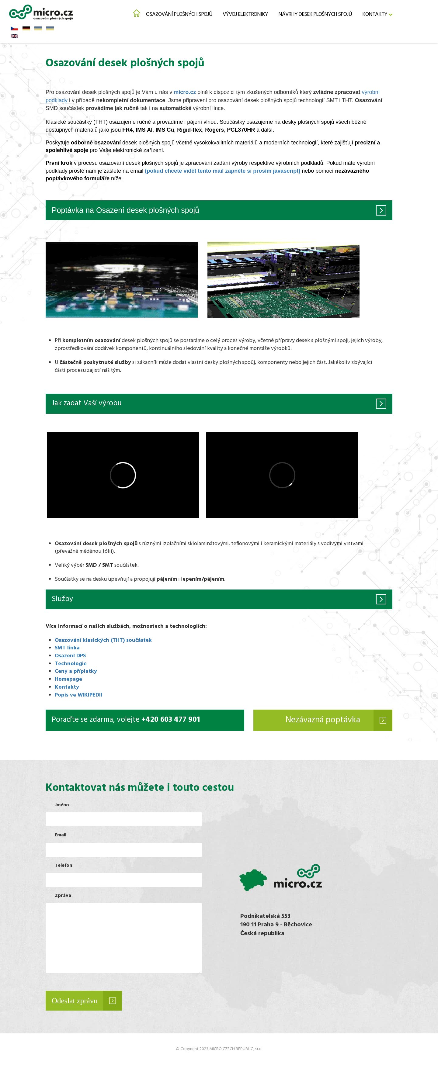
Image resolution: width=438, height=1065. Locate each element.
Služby (62, 599)
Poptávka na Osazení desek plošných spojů (125, 210)
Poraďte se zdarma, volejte (126, 720)
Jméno (62, 805)
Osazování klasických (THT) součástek (103, 640)
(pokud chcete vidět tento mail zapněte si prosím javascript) (222, 171)
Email (60, 835)
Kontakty (374, 14)
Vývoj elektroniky (245, 14)
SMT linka (67, 648)
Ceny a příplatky (76, 671)
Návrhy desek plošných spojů (315, 14)
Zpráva (63, 895)
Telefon (63, 865)
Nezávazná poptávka (323, 720)
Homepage (68, 679)
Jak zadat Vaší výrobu (87, 403)
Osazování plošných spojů (179, 14)
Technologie (71, 663)
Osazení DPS (70, 656)
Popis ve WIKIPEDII (78, 695)
